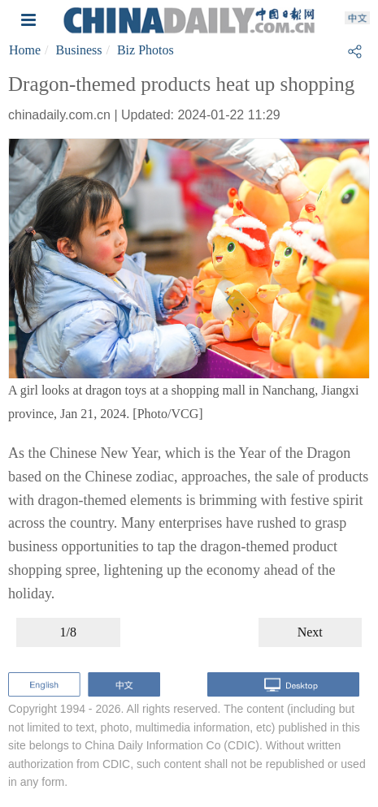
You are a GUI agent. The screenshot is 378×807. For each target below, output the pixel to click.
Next (310, 632)
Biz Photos (145, 50)
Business (79, 50)
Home (25, 50)
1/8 (68, 632)
